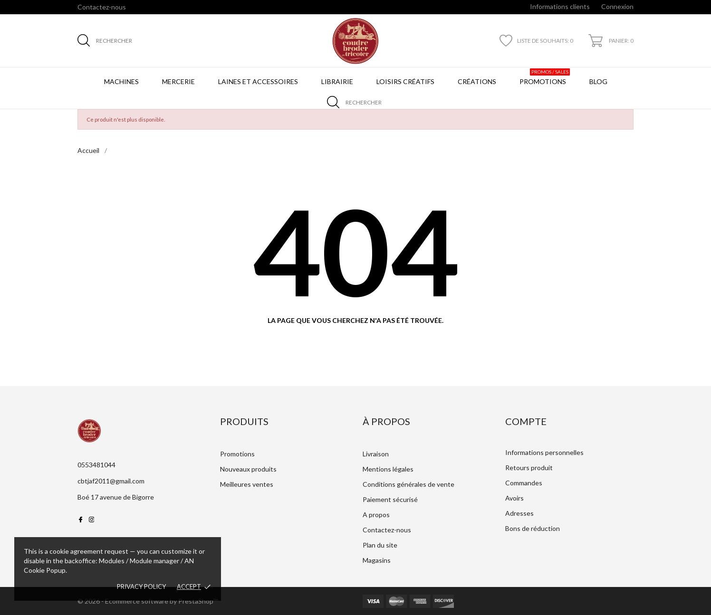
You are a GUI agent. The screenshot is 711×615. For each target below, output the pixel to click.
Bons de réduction (532, 528)
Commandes (523, 483)
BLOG (600, 76)
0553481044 (96, 465)
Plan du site (380, 545)
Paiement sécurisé (390, 499)
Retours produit (529, 468)
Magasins (377, 560)
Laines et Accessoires (258, 81)
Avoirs (514, 498)
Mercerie (178, 81)
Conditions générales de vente (408, 484)
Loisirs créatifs (405, 81)
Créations (477, 81)
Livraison (376, 454)
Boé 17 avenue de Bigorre (115, 497)
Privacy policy (141, 586)
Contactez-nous (101, 7)
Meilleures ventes (246, 484)
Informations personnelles (544, 452)
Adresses (519, 513)
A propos (376, 515)
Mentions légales (388, 469)
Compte (526, 421)
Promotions (544, 76)
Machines (121, 81)
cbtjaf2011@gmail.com (110, 481)
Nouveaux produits (248, 469)
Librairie (337, 81)
